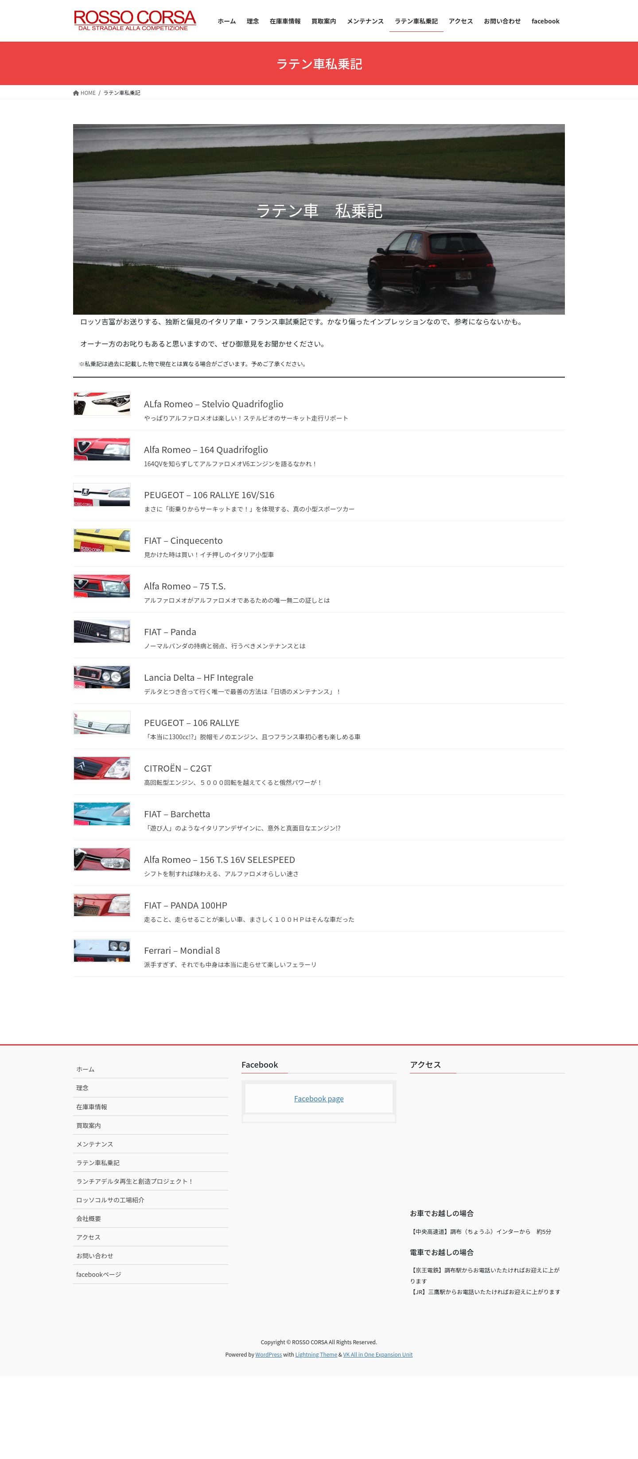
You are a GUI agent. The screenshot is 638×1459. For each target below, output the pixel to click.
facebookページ (98, 1274)
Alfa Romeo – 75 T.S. (185, 585)
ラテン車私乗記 (98, 1162)
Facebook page (319, 1098)
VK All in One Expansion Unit (378, 1354)
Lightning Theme (316, 1354)
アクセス (88, 1237)
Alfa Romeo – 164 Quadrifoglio (206, 449)
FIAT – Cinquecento (183, 540)
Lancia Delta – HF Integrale (198, 677)
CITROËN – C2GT (178, 767)
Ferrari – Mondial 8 (182, 950)
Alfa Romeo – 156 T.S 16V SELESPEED (219, 859)
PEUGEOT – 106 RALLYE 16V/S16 (209, 494)
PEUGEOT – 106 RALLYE (191, 722)
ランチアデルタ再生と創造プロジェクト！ (135, 1181)
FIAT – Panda (170, 631)
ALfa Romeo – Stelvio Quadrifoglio (214, 403)
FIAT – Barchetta (177, 813)
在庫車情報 (91, 1106)
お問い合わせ (94, 1255)
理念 (82, 1087)
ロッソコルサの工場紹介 (110, 1199)
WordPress (269, 1354)
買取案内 (88, 1125)
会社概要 (88, 1218)
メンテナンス (94, 1143)
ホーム (85, 1069)
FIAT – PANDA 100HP (185, 904)
